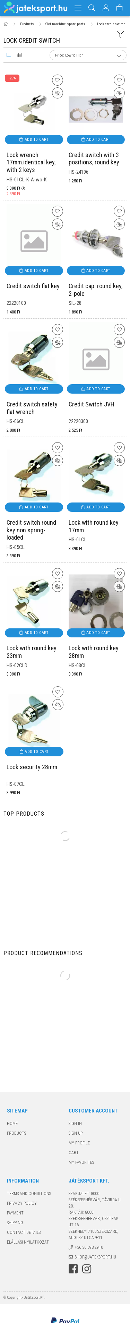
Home (12, 1123)
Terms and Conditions (29, 1193)
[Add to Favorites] (57, 80)
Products (16, 1133)
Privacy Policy (22, 1203)
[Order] (88, 55)
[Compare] (57, 92)
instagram (86, 1269)
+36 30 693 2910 (89, 1247)
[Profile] (106, 8)
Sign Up (76, 1133)
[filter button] (120, 34)
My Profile (79, 1143)
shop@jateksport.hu (95, 1257)
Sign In (75, 1123)
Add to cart (37, 139)
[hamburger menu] (78, 8)
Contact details (24, 1232)
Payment (15, 1213)
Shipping (15, 1222)
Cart (74, 1152)
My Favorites (81, 1162)
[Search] (92, 8)
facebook (73, 1269)
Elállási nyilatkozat (28, 1242)
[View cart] (120, 8)
